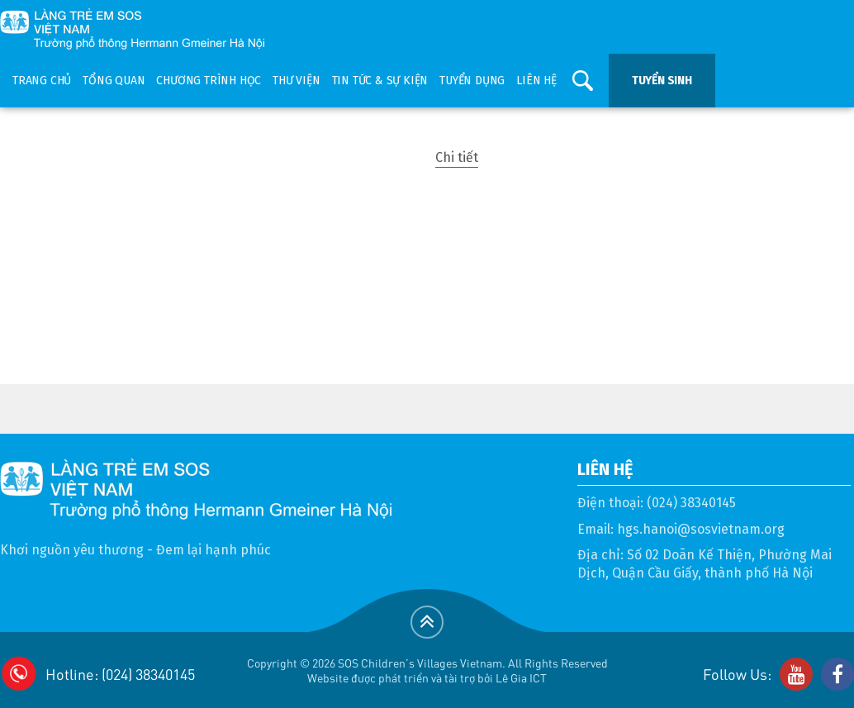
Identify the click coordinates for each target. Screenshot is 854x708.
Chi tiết (456, 157)
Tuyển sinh (662, 81)
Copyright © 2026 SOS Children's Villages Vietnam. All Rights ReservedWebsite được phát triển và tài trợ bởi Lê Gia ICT (427, 670)
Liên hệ (536, 81)
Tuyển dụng (472, 81)
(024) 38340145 (691, 503)
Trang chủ (41, 81)
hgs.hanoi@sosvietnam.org (701, 529)
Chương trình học (208, 81)
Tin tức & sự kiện (380, 81)
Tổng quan (114, 81)
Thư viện (296, 81)
